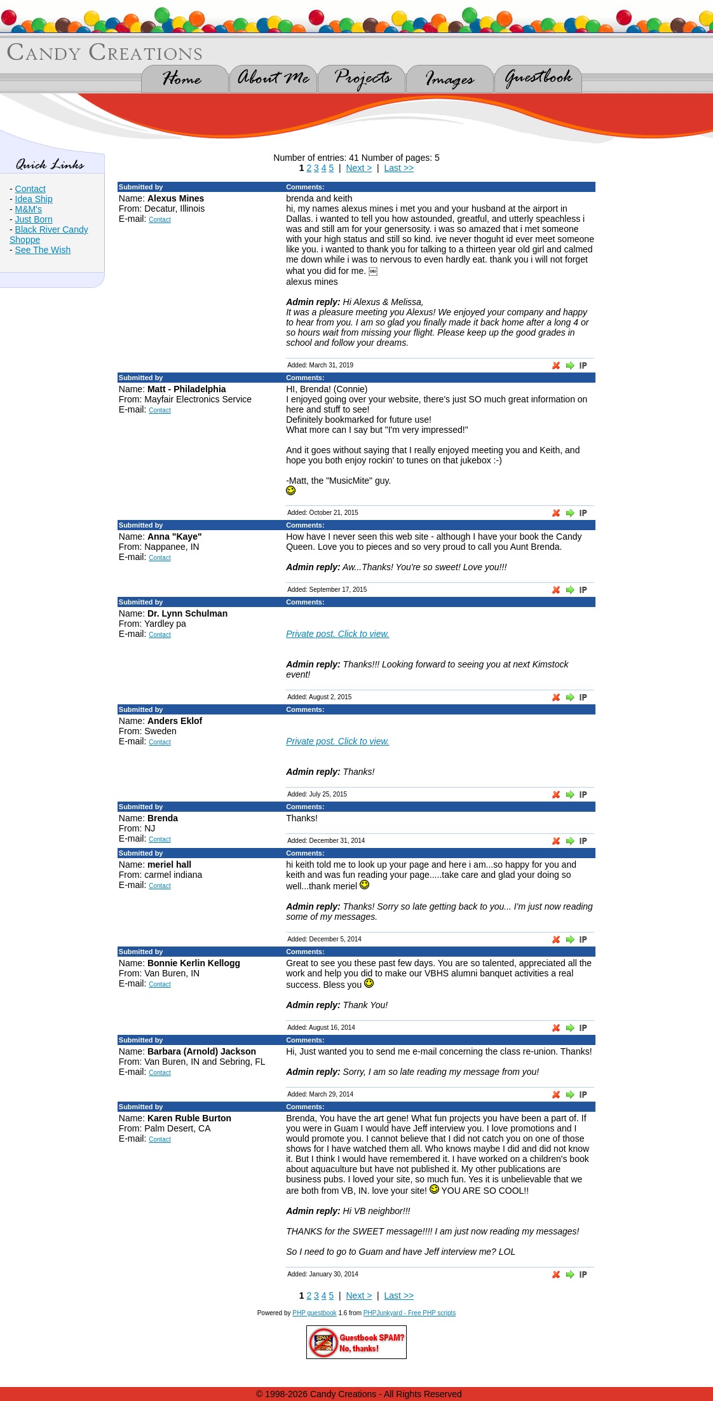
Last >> (399, 168)
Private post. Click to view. (338, 634)
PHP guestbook (314, 1312)
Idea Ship (34, 199)
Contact (30, 189)
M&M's (28, 209)
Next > (359, 168)
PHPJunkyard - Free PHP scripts (409, 1312)
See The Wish (43, 250)
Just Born (34, 219)
